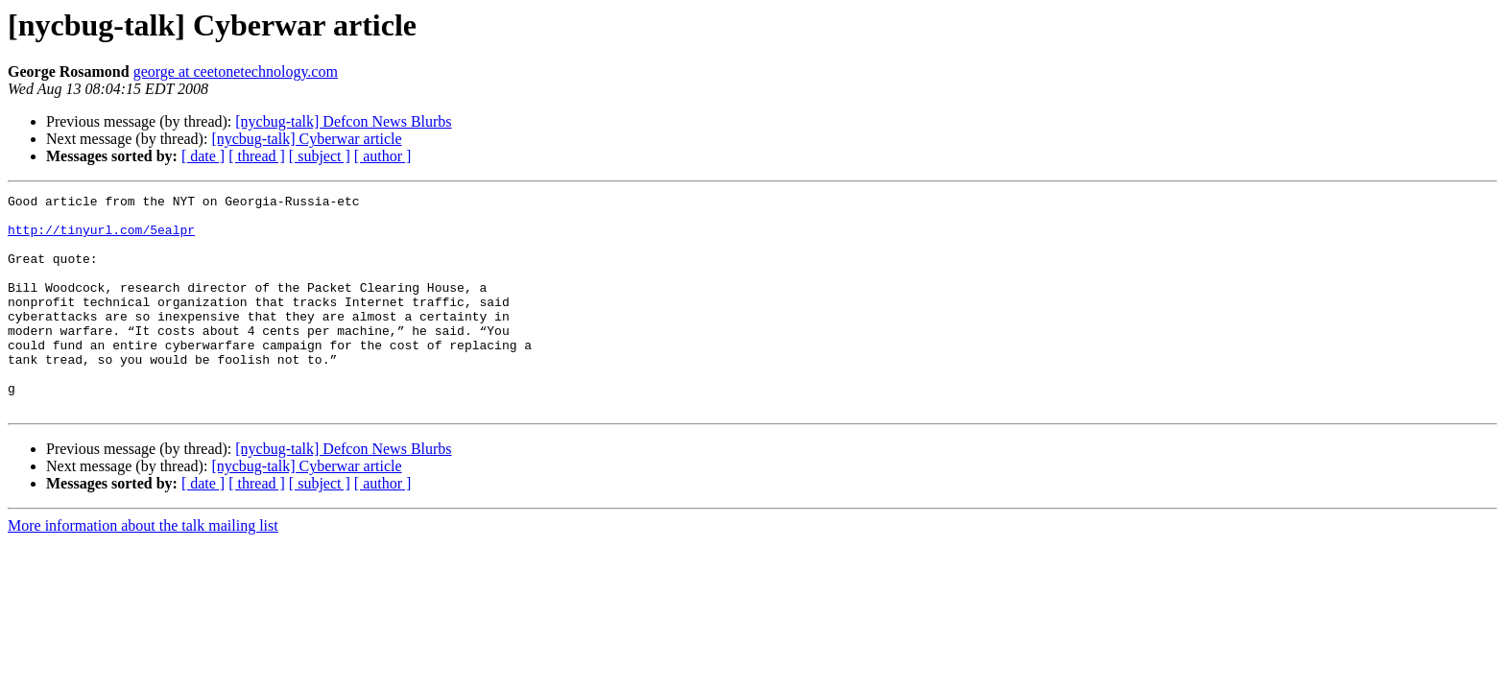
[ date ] (203, 156)
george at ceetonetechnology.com (235, 71)
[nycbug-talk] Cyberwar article (306, 139)
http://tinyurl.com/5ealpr (101, 238)
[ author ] (383, 156)
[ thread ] (256, 156)
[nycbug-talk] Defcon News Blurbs (343, 121)
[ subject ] (319, 156)
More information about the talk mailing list (143, 568)
